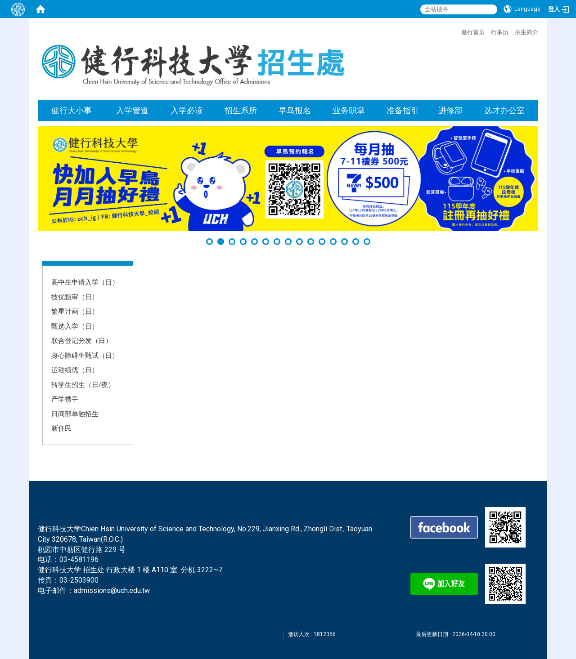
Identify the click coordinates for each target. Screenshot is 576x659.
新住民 (61, 427)
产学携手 (64, 398)
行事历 (499, 32)
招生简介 (526, 32)
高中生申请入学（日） (85, 281)
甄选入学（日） (75, 325)
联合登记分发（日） (81, 340)
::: (456, 31)
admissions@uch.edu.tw (112, 590)
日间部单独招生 (75, 413)
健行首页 (473, 32)
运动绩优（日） (75, 369)
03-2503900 (79, 580)
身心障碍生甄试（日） (85, 355)
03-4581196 (79, 559)
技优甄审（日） (75, 296)
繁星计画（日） (75, 311)
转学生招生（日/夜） (83, 384)
